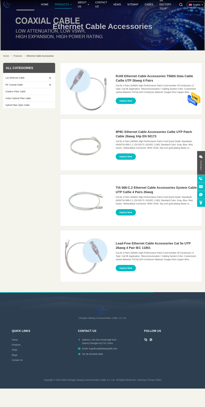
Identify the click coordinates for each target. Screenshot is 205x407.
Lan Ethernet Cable (15, 78)
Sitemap (132, 4)
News (117, 4)
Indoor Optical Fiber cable (18, 98)
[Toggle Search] (181, 5)
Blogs (14, 355)
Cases (149, 4)
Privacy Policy (154, 380)
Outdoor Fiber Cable (16, 91)
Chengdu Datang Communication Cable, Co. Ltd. (91, 380)
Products (62, 4)
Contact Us (17, 360)
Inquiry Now (126, 101)
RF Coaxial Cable (14, 84)
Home (44, 4)
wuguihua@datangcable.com (103, 348)
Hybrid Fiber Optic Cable (18, 105)
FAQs (14, 350)
